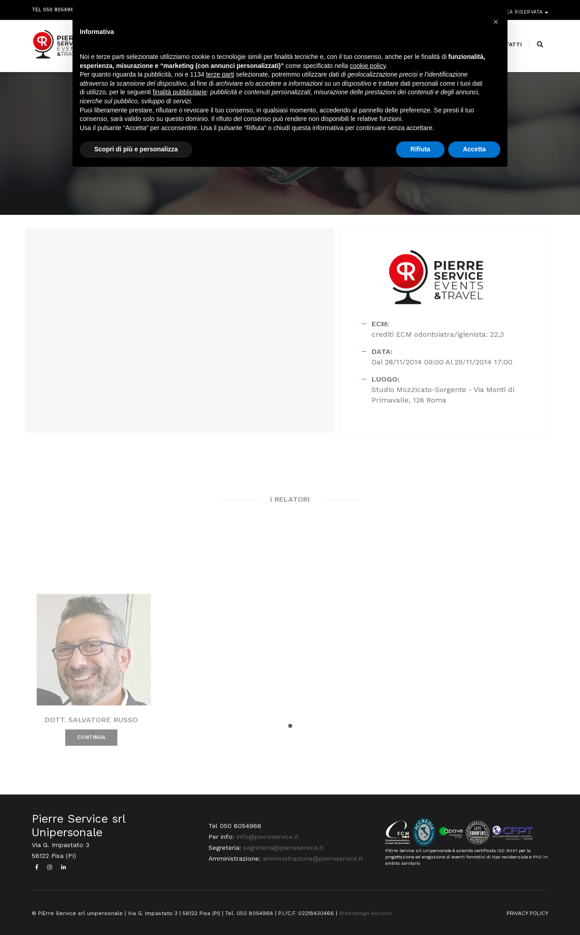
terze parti (220, 74)
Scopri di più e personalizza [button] (136, 149)
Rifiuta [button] (420, 149)
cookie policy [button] (368, 65)
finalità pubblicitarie (180, 92)
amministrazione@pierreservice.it (313, 858)
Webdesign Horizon (365, 913)
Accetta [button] (474, 149)
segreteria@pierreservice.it (283, 847)
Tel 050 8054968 (54, 8)
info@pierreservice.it (268, 836)
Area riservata (522, 8)
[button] (290, 726)
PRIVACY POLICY (527, 913)
